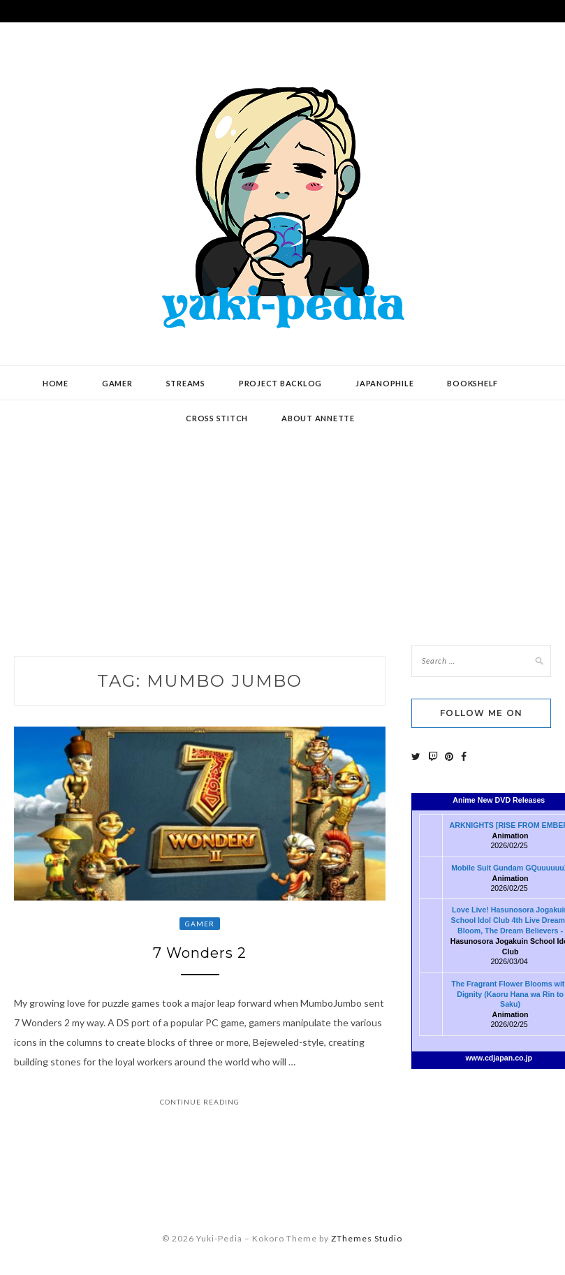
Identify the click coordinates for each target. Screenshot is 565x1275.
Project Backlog (280, 383)
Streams (185, 383)
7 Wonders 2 (200, 953)
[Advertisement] (283, 512)
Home (55, 383)
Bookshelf (472, 383)
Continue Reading (200, 1102)
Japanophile (384, 383)
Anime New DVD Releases (499, 800)
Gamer (117, 383)
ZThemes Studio (366, 1238)
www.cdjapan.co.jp (498, 1058)
